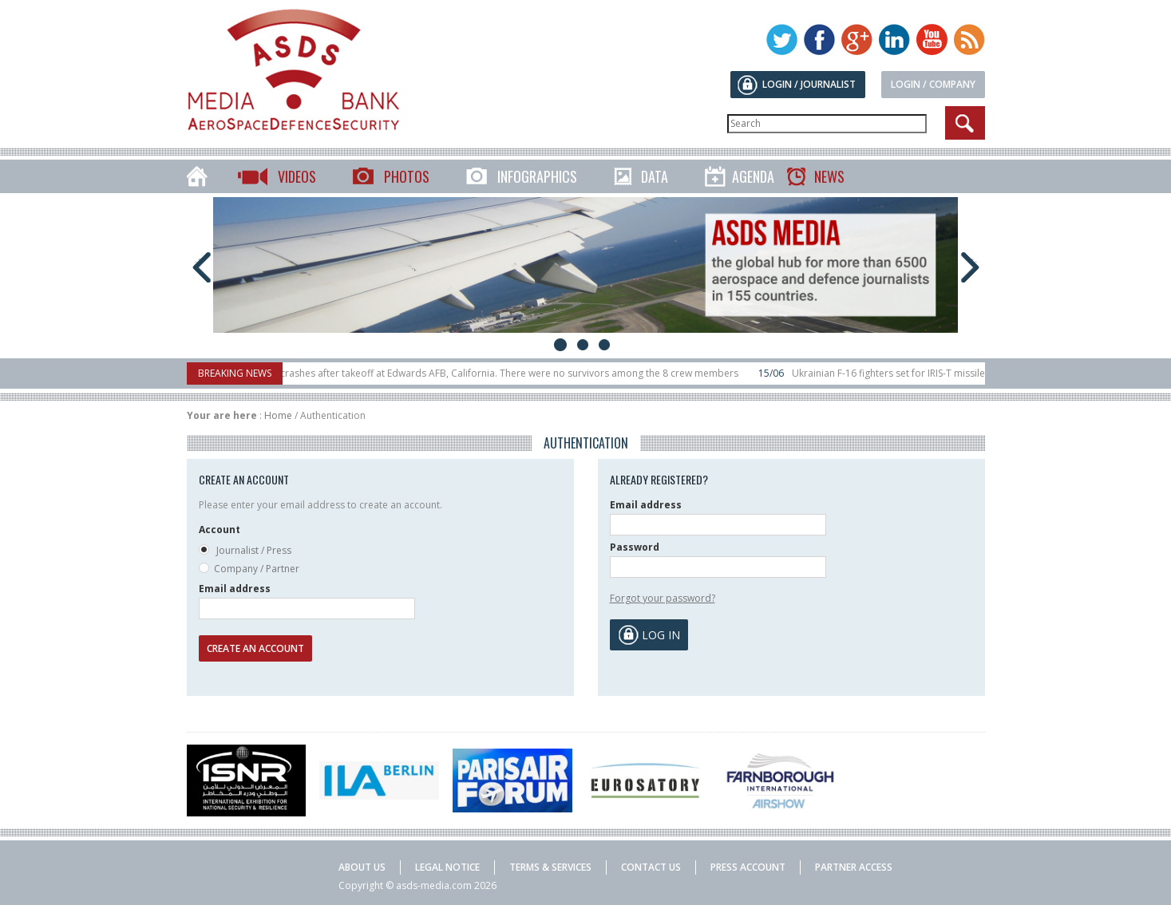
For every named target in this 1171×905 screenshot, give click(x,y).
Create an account (255, 648)
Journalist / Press (245, 551)
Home (278, 415)
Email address (235, 588)
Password (634, 547)
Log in (661, 634)
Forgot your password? (662, 598)
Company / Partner (249, 569)
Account (219, 529)
